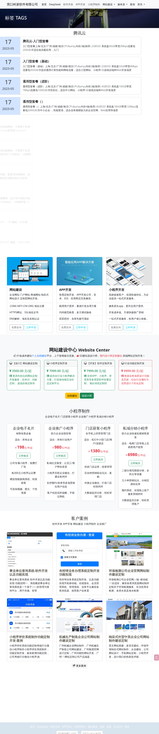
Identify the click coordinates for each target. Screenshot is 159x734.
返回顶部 (156, 657)
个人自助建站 (39, 355)
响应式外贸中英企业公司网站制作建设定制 (129, 639)
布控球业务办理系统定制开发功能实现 (79, 573)
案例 (132, 4)
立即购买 (24, 455)
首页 (44, 4)
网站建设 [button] (108, 4)
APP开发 (80, 4)
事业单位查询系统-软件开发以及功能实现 (28, 573)
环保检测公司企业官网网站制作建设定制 (129, 573)
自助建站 (72, 395)
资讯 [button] (140, 4)
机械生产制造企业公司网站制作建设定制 (79, 639)
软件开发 (68, 4)
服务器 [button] (122, 4)
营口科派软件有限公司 (22, 4)
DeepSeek (55, 4)
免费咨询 (16, 327)
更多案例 (79, 665)
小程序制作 (94, 4)
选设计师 (87, 395)
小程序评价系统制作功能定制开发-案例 (29, 639)
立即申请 (31, 327)
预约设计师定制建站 (111, 355)
